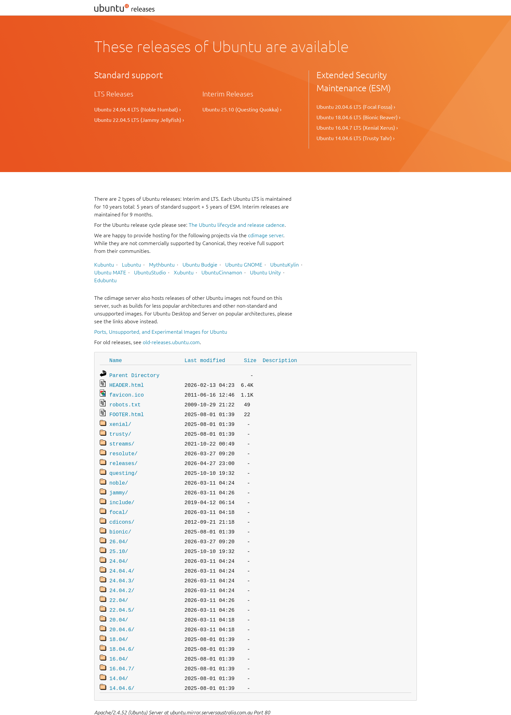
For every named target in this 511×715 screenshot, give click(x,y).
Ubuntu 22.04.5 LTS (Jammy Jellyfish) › (139, 120)
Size (250, 360)
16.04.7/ (122, 648)
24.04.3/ (122, 566)
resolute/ (124, 447)
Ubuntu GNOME (243, 265)
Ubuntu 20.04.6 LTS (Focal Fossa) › (355, 107)
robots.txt (125, 401)
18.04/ (119, 620)
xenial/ (120, 420)
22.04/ (119, 584)
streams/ (122, 438)
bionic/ (120, 520)
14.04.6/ (122, 666)
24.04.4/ (122, 557)
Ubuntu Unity (265, 272)
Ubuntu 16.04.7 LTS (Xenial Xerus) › (357, 128)
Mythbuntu (162, 265)
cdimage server (265, 235)
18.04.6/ (122, 630)
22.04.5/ (122, 593)
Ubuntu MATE (110, 272)
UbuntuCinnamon (221, 272)
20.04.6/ (122, 611)
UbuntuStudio (150, 272)
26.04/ (119, 529)
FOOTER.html (127, 411)
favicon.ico (127, 392)
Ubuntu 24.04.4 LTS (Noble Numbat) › (137, 109)
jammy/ (119, 484)
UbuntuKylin (284, 265)
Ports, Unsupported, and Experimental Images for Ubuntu (160, 332)
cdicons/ (122, 511)
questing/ (124, 465)
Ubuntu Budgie (199, 265)
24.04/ (119, 547)
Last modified (204, 360)
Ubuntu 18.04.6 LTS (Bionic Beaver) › (358, 117)
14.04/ (119, 657)
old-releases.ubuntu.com (171, 342)
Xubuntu (184, 272)
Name (116, 360)
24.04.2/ (122, 575)
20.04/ (119, 602)
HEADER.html (127, 383)
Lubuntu (131, 265)
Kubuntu (104, 265)
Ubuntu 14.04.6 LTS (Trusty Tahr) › (355, 138)
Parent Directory (135, 374)
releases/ (124, 456)
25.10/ (119, 538)
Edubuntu (105, 280)
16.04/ (119, 639)
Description (280, 360)
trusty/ (120, 429)
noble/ (119, 474)
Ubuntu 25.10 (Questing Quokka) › (242, 109)
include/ (122, 493)
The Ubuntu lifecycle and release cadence (237, 225)
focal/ (119, 502)
